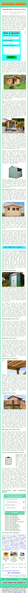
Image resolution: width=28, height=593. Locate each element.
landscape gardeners (9, 541)
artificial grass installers (17, 543)
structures (8, 142)
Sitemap (3, 579)
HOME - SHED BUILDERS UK (14, 572)
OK (24, 592)
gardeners (21, 542)
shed (11, 92)
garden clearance (14, 544)
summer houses (12, 345)
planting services (6, 537)
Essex (7, 488)
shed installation (14, 163)
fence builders (22, 546)
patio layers (15, 547)
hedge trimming (14, 539)
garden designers (20, 538)
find (6, 431)
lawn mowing (13, 536)
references (19, 183)
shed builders (5, 264)
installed (23, 413)
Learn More (18, 592)
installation (5, 105)
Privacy (25, 579)
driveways (7, 546)
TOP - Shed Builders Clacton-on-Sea (10, 570)
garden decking (8, 548)
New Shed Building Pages (12, 579)
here (23, 450)
